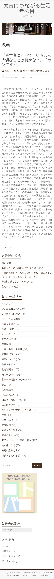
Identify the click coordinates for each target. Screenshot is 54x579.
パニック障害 (8, 323)
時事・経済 (28, 70)
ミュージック (8, 334)
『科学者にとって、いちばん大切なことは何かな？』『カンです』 (26, 60)
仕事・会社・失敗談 (12, 349)
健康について (8, 359)
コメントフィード (11, 556)
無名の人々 (7, 435)
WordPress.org (9, 561)
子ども (5, 384)
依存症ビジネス (10, 354)
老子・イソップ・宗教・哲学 (17, 440)
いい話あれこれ (10, 308)
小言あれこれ (8, 394)
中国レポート (8, 344)
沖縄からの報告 (10, 430)
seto (7, 70)
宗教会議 (6, 389)
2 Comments (29, 78)
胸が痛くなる (42, 70)
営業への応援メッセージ (14, 379)
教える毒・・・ (10, 262)
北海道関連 (7, 369)
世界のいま (7, 339)
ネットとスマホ (10, 318)
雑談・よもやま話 (11, 455)
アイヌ (5, 303)
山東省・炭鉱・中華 (12, 399)
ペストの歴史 (8, 329)
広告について (8, 405)
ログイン (6, 546)
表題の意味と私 (10, 450)
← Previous (7, 247)
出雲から (6, 364)
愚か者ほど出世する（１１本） (18, 410)
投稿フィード (8, 551)
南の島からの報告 (11, 374)
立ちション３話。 (11, 286)
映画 (19, 70)
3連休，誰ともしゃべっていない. (19, 281)
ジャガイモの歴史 (11, 313)
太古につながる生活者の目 (27, 8)
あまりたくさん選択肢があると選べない (22, 267)
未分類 (5, 425)
